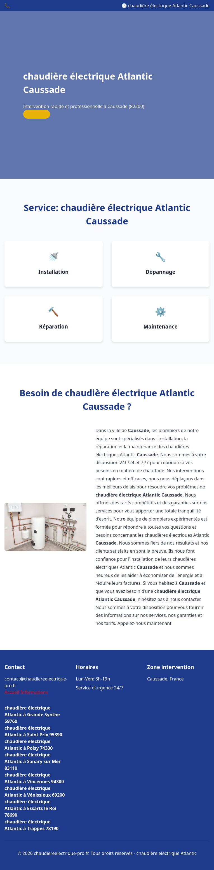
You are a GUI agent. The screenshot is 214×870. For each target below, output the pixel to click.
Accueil (11, 692)
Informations (34, 692)
